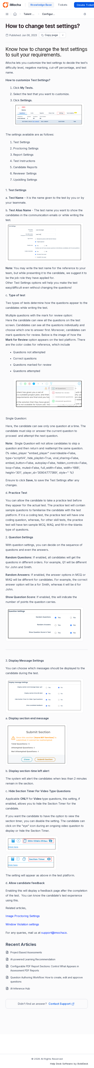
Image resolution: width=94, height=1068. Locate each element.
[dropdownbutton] (63, 35)
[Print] (85, 14)
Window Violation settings (22, 924)
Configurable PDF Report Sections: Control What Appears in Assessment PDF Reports (44, 968)
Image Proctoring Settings (23, 916)
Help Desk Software (61, 1063)
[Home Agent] (15, 14)
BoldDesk (83, 1063)
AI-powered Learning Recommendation (32, 959)
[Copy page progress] (49, 35)
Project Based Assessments (26, 952)
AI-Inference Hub (20, 988)
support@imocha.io (54, 932)
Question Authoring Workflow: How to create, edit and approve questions (46, 979)
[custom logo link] (5, 5)
